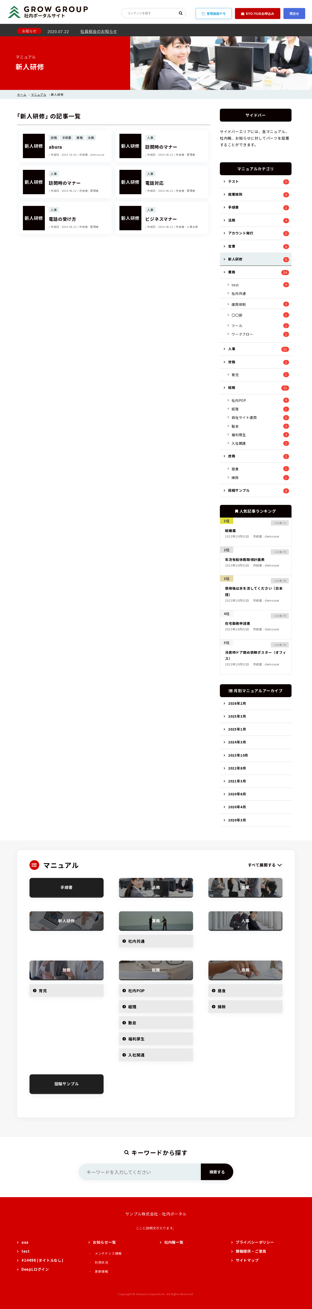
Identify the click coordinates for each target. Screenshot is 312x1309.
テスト (233, 181)
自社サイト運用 (244, 417)
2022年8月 (237, 768)
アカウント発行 (241, 233)
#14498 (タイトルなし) (42, 1260)
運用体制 (239, 304)
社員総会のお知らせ (98, 30)
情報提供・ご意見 (251, 1251)
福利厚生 (239, 434)
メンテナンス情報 (108, 1253)
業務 (231, 272)
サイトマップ (247, 1260)
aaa (25, 1242)
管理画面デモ (214, 13)
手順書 (233, 207)
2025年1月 (237, 729)
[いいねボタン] (277, 522)
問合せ (294, 13)
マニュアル (39, 94)
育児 (235, 374)
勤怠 (235, 426)
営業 (231, 246)
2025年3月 (237, 716)
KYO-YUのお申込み (257, 13)
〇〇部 (237, 315)
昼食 (235, 468)
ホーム (21, 94)
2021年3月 (237, 781)
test (235, 284)
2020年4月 (237, 806)
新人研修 (235, 259)
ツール (237, 325)
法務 (231, 220)
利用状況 (101, 1262)
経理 (235, 408)
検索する (217, 1172)
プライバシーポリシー (255, 1242)
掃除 (235, 477)
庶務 (231, 455)
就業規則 (235, 194)
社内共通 (239, 293)
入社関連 (239, 443)
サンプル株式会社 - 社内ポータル (156, 1214)
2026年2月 (237, 703)
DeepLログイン (35, 1269)
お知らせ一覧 (104, 1242)
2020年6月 (237, 793)
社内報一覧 (174, 1242)
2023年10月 (238, 755)
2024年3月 (237, 742)
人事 (231, 348)
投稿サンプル (239, 490)
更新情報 (101, 1271)
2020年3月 (237, 820)
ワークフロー (242, 334)
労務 (231, 361)
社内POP (239, 400)
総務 (231, 387)
